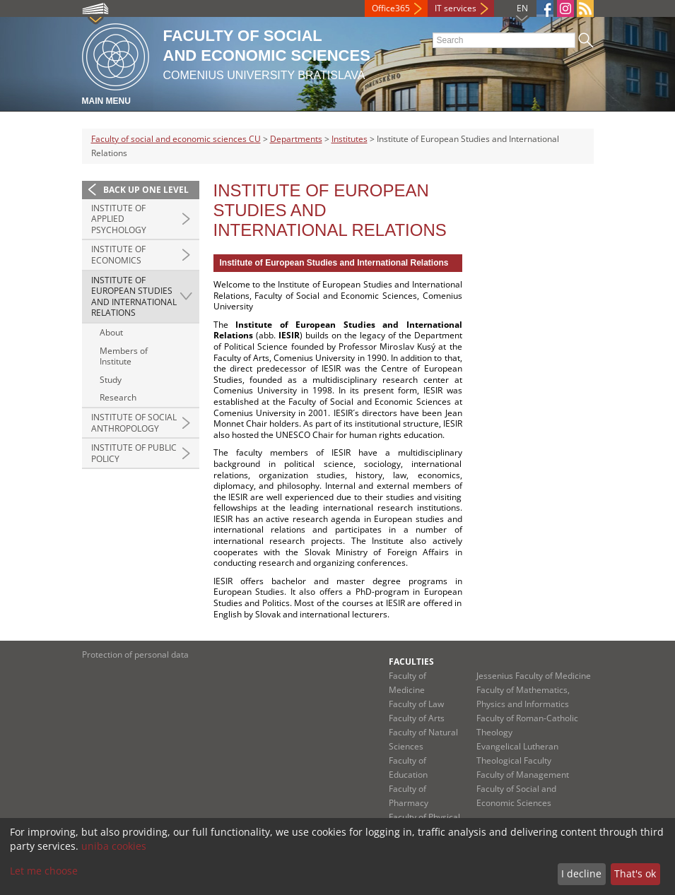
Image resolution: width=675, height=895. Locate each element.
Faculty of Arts (417, 718)
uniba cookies (113, 846)
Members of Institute (124, 356)
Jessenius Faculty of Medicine (533, 676)
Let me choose (44, 870)
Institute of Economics (118, 254)
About (111, 332)
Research (118, 397)
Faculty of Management (522, 775)
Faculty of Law (416, 704)
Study (111, 380)
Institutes (349, 139)
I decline (581, 873)
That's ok (635, 873)
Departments (296, 139)
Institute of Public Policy (134, 453)
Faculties (411, 662)
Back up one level (146, 190)
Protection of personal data (135, 654)
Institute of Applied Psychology (118, 219)
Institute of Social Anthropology (134, 422)
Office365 (391, 8)
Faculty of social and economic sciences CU (176, 139)
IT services (455, 8)
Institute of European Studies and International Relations (134, 296)
